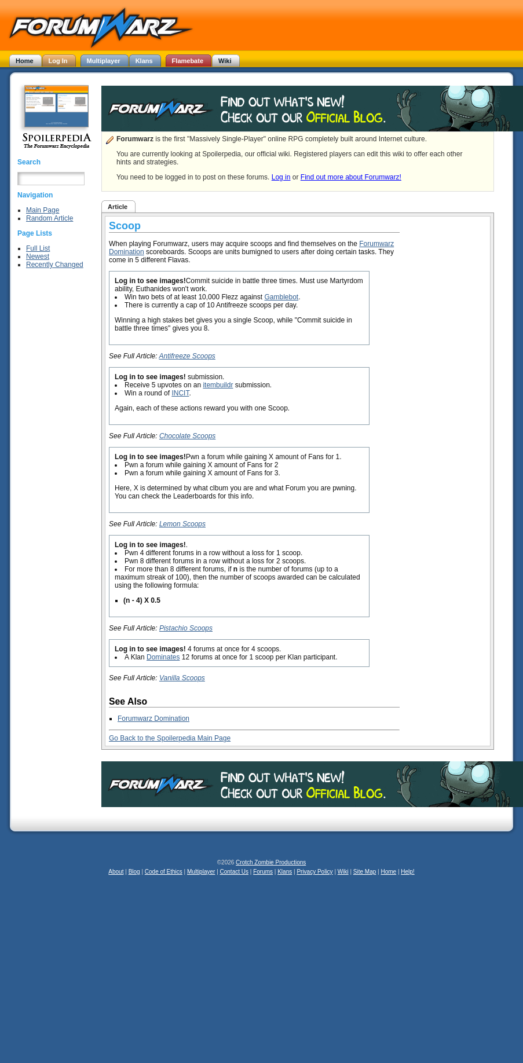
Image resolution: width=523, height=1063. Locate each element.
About (115, 871)
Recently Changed (54, 265)
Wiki (343, 871)
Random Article (49, 218)
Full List (38, 248)
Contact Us (234, 871)
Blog (134, 871)
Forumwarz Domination (153, 718)
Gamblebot (281, 297)
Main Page (42, 210)
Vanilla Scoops (182, 678)
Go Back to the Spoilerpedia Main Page (170, 738)
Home (388, 871)
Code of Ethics (163, 871)
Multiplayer (201, 871)
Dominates (163, 657)
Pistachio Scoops (186, 628)
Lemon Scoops (182, 524)
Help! (407, 871)
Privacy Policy (314, 871)
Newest (37, 256)
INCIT (180, 393)
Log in (281, 177)
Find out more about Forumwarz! (351, 177)
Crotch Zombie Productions (271, 862)
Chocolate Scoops (187, 436)
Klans (284, 871)
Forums (263, 871)
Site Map (364, 871)
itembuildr (218, 385)
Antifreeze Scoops (187, 356)
